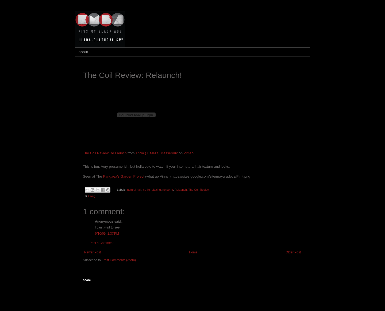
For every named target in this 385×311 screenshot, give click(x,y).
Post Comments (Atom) (119, 260)
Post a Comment (101, 243)
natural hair (134, 189)
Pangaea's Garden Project (123, 176)
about (83, 52)
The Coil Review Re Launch (104, 153)
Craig (91, 196)
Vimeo (189, 153)
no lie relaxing (152, 189)
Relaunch (181, 189)
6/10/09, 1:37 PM (107, 233)
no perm (167, 189)
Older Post (293, 252)
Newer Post (92, 252)
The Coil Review (199, 189)
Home (193, 252)
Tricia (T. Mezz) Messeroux (157, 153)
